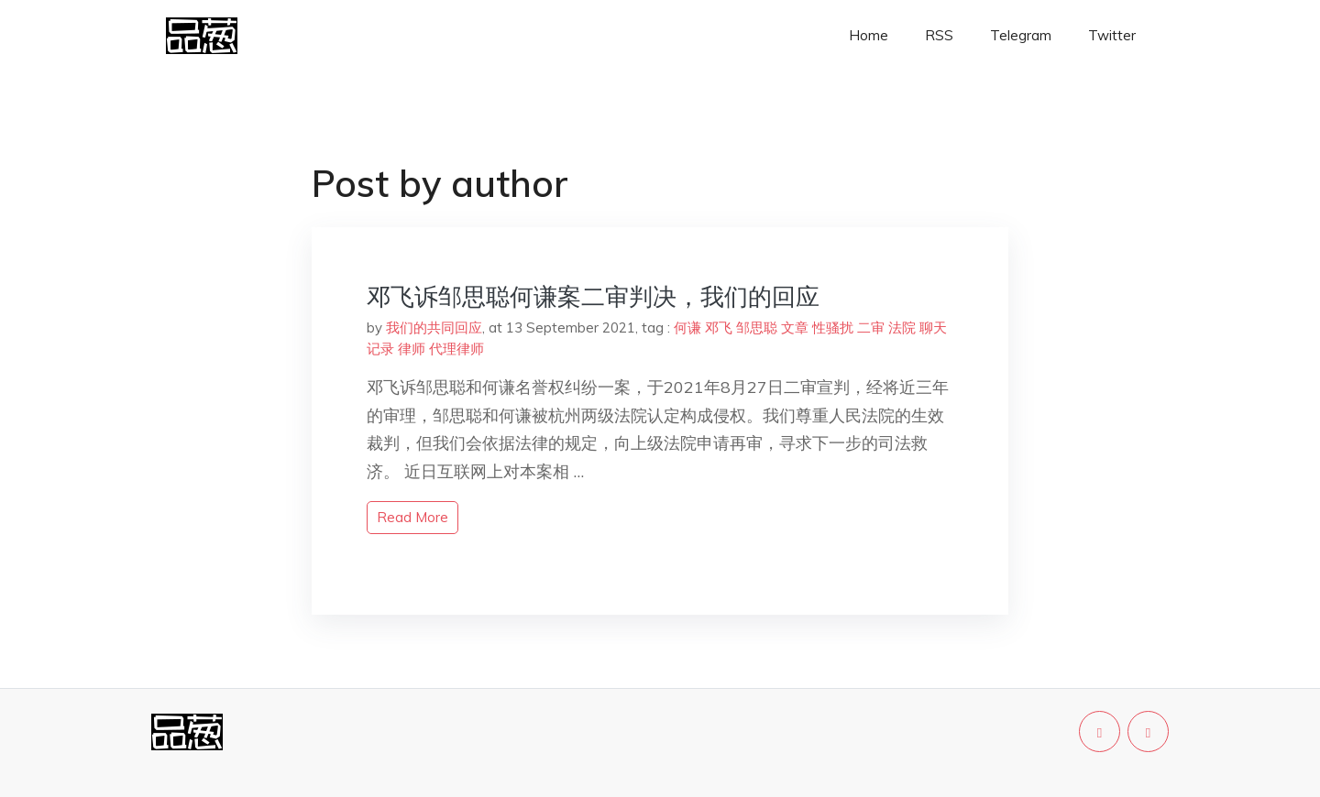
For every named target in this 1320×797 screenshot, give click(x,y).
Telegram (1020, 35)
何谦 (687, 327)
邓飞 (718, 327)
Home (868, 35)
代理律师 (456, 348)
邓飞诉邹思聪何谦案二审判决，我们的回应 (593, 296)
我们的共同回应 (434, 327)
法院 (902, 327)
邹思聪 (756, 327)
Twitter (1112, 35)
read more (412, 517)
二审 (871, 327)
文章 (794, 327)
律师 (411, 348)
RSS (939, 35)
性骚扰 (832, 327)
